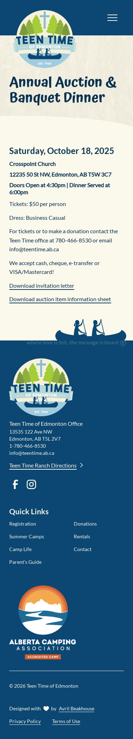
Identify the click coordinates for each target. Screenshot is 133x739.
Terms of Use (66, 721)
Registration (22, 524)
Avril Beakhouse (76, 708)
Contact (83, 549)
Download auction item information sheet (60, 299)
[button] (112, 17)
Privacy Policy (25, 721)
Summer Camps (26, 536)
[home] (55, 17)
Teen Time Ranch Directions (46, 465)
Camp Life (20, 549)
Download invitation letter (41, 285)
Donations (85, 524)
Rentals (82, 536)
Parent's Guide (25, 562)
